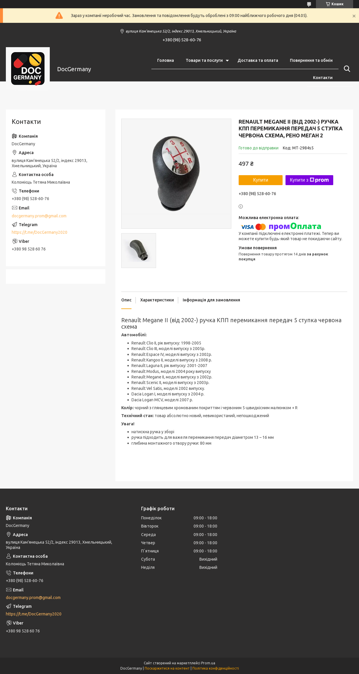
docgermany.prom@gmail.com (39, 216)
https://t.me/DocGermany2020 (39, 232)
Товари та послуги (204, 60)
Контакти (323, 77)
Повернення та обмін (311, 60)
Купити (260, 180)
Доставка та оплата (257, 60)
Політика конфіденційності (215, 668)
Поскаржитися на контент (167, 668)
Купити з (309, 180)
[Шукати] (346, 68)
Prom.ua (208, 663)
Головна (165, 60)
